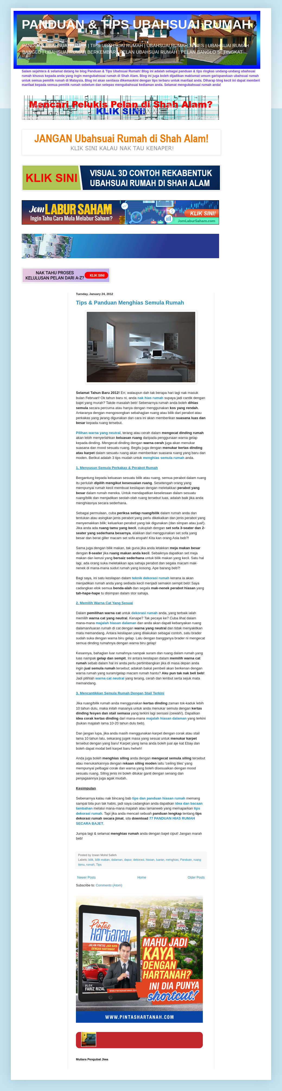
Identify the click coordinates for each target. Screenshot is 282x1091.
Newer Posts (86, 877)
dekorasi (138, 859)
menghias (172, 859)
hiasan (150, 859)
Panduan (186, 859)
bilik (91, 859)
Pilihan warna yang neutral (98, 433)
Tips (98, 864)
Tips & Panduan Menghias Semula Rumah (130, 303)
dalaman (116, 859)
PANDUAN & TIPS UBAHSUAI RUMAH (136, 24)
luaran (160, 859)
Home (141, 877)
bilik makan (102, 859)
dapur (128, 859)
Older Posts (196, 877)
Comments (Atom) (109, 885)
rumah (90, 864)
